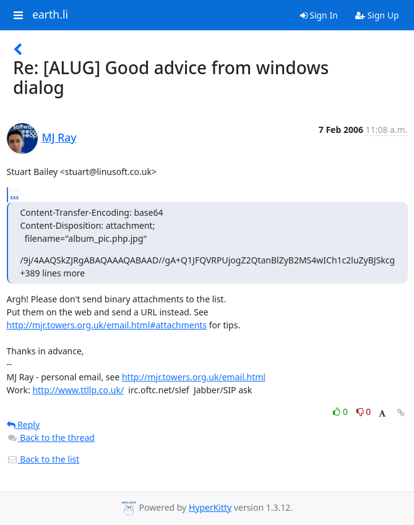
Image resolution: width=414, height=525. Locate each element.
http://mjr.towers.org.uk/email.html (193, 377)
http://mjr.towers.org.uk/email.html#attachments (107, 325)
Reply (23, 424)
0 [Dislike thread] (363, 411)
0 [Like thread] (341, 411)
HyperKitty (210, 507)
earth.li (50, 14)
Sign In (319, 15)
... (15, 194)
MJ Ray (59, 137)
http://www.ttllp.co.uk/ (78, 390)
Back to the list (43, 459)
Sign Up (377, 15)
